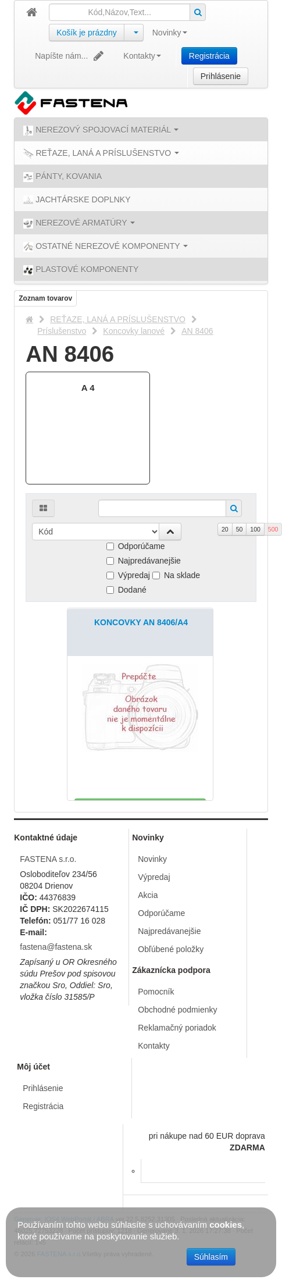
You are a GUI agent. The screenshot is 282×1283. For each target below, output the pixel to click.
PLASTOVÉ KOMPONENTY (80, 270)
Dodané (126, 589)
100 (255, 529)
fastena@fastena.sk (56, 946)
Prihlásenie (221, 76)
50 (239, 529)
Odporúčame (135, 546)
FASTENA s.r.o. (48, 859)
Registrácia (209, 55)
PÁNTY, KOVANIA (62, 177)
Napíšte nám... (70, 56)
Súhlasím (211, 1256)
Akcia (148, 895)
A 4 (88, 388)
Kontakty (141, 55)
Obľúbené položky (171, 949)
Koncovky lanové (134, 331)
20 (225, 529)
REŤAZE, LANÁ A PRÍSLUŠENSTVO (117, 319)
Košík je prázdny (86, 32)
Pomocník (156, 991)
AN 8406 (197, 331)
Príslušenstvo (61, 331)
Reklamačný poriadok (177, 1027)
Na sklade (176, 575)
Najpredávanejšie (143, 560)
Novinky (169, 32)
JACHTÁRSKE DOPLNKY (76, 200)
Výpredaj (128, 575)
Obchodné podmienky (177, 1009)
